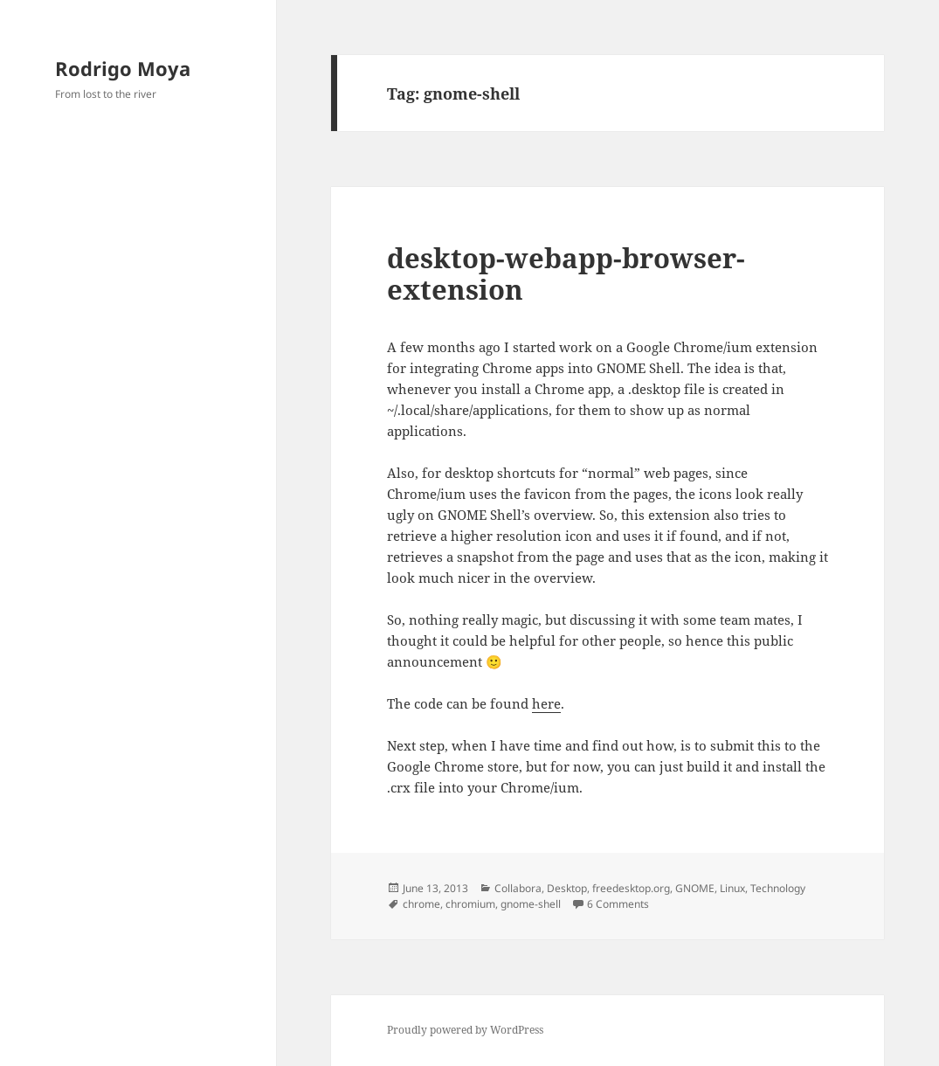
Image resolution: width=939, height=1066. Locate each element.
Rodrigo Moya (122, 68)
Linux (732, 888)
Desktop (567, 888)
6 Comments (618, 903)
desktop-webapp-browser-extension (566, 273)
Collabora (518, 888)
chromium (470, 903)
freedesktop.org (631, 888)
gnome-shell (531, 903)
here (546, 703)
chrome (421, 903)
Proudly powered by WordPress (465, 1029)
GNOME (695, 888)
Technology (777, 888)
